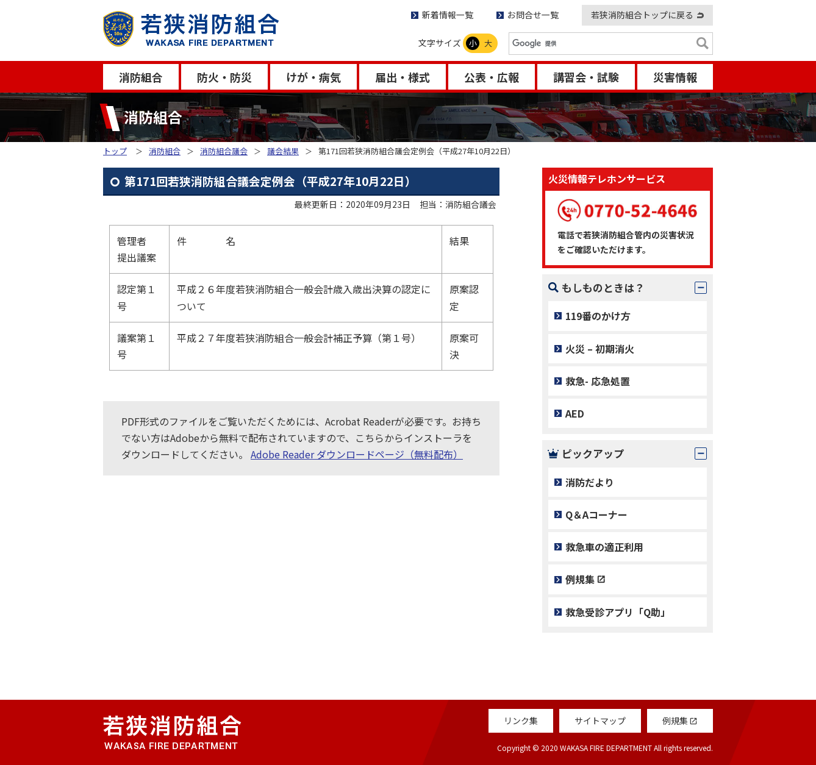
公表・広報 (491, 77)
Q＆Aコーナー (596, 514)
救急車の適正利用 (604, 546)
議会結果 (283, 151)
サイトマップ (600, 720)
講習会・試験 (586, 77)
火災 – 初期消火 (599, 348)
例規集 (580, 579)
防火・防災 (224, 77)
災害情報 (675, 77)
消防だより (589, 482)
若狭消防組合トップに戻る (642, 15)
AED (574, 413)
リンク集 (521, 720)
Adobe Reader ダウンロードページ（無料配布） (357, 454)
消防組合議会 (224, 151)
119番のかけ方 (598, 315)
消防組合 (141, 77)
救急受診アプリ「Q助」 (617, 612)
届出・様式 (402, 77)
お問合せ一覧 (533, 15)
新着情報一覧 (447, 15)
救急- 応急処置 (597, 381)
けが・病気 (313, 77)
